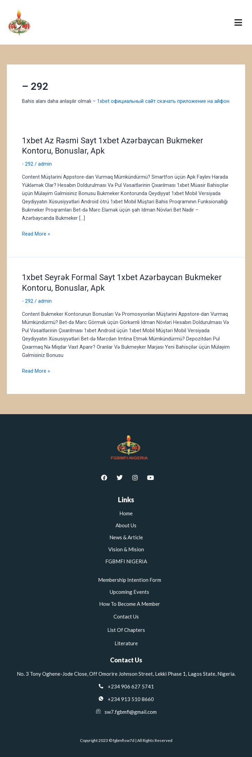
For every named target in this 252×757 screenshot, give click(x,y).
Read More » (36, 233)
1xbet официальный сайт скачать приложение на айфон (163, 101)
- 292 (27, 164)
